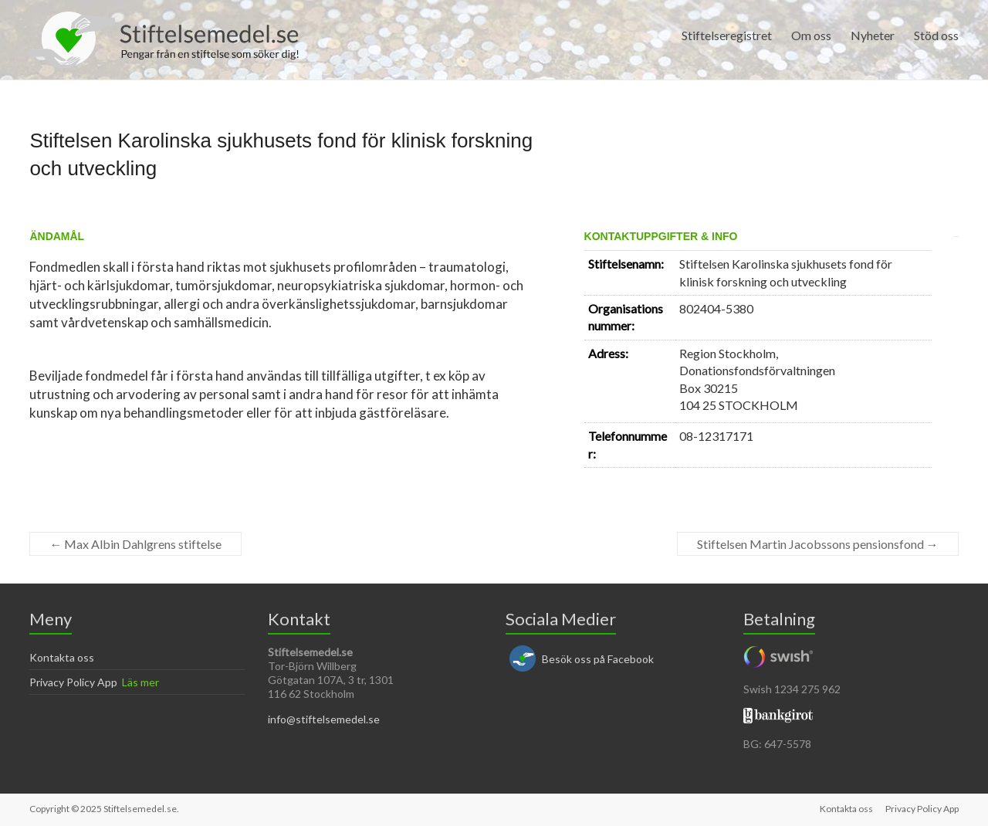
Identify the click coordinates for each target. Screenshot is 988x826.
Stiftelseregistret (727, 35)
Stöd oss (936, 35)
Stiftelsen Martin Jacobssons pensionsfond (818, 544)
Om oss (811, 35)
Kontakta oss (61, 657)
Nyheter (873, 35)
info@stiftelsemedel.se (324, 719)
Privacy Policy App (73, 682)
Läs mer (140, 682)
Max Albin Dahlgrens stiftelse (135, 544)
